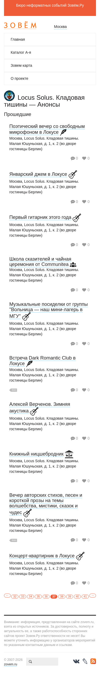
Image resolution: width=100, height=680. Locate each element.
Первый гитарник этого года (40, 217)
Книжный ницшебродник (36, 454)
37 (53, 596)
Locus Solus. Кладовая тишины (44, 101)
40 (77, 596)
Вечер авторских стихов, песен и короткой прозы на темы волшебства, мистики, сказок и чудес (45, 504)
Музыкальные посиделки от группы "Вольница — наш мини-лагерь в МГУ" (48, 310)
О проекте (19, 78)
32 (14, 596)
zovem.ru (10, 664)
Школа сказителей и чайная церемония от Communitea (40, 261)
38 (61, 596)
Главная (18, 39)
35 (38, 596)
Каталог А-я (21, 52)
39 (69, 596)
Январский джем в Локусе (38, 174)
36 (46, 596)
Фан (14, 390)
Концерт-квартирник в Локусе (42, 555)
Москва (60, 26)
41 (85, 596)
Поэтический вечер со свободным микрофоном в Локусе (47, 129)
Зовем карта (21, 65)
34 (30, 596)
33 (22, 596)
